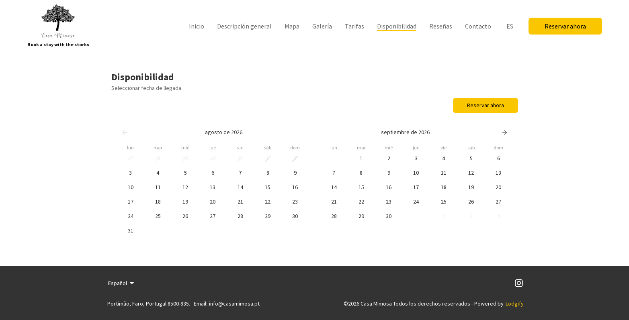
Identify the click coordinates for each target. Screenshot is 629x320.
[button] (130, 158)
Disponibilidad (396, 26)
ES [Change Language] (509, 26)
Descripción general (244, 26)
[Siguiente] (504, 132)
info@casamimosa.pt (234, 303)
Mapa (292, 26)
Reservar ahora (565, 26)
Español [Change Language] (122, 283)
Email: (200, 303)
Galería (322, 26)
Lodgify (515, 303)
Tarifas (354, 26)
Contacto (478, 26)
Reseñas (440, 26)
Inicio (196, 26)
